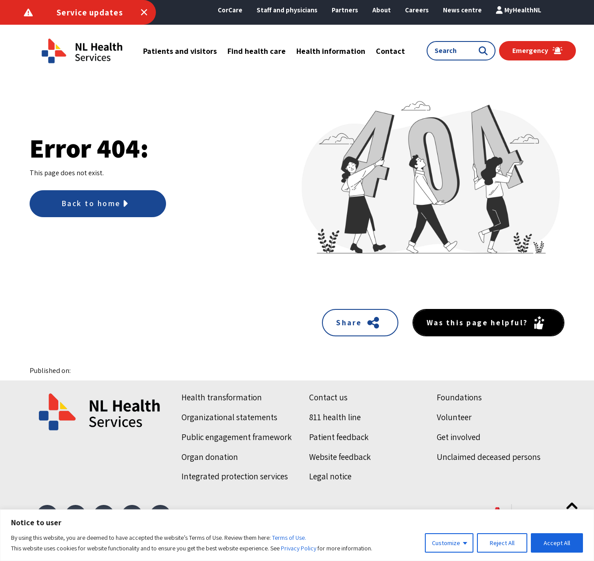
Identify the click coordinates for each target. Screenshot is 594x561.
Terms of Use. (289, 538)
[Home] (100, 412)
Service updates (90, 12)
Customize (446, 543)
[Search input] (457, 50)
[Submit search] (485, 50)
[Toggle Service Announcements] (144, 12)
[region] (297, 535)
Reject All (502, 543)
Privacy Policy (298, 548)
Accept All (557, 543)
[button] (381, 10)
